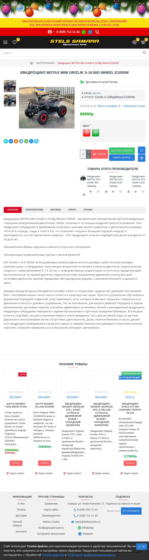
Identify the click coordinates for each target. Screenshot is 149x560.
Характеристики (39, 210)
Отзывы (101, 210)
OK (143, 546)
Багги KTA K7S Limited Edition (19, 413)
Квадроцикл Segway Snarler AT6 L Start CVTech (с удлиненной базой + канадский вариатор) (133, 422)
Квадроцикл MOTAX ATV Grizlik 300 (115, 179)
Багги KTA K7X (48, 411)
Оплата (83, 210)
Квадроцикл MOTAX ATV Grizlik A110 (137, 179)
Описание (14, 210)
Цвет (86, 125)
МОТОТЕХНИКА (46, 63)
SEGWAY (76, 405)
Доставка (64, 210)
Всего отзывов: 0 (109, 106)
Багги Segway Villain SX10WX (105, 413)
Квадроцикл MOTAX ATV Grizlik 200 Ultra (92, 181)
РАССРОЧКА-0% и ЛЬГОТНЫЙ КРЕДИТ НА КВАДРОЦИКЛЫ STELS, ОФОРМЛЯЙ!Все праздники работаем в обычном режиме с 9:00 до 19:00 (74, 22)
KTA (19, 405)
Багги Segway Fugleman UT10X (76, 413)
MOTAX (97, 93)
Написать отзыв (134, 106)
